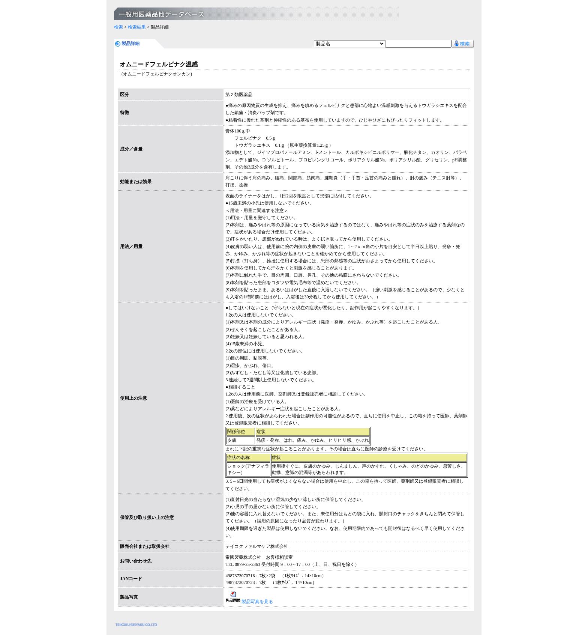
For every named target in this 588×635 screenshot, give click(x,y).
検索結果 (137, 27)
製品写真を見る (249, 601)
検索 (118, 27)
